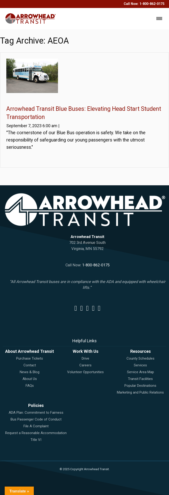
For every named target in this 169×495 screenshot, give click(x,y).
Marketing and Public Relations (140, 392)
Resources (140, 351)
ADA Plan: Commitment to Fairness (36, 412)
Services (140, 365)
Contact (29, 365)
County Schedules (140, 358)
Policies (36, 405)
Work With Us (85, 351)
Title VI (36, 440)
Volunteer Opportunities (85, 372)
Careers (85, 365)
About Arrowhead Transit (29, 351)
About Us (30, 379)
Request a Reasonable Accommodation (36, 433)
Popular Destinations (140, 385)
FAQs (30, 385)
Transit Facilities (140, 379)
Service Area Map (140, 372)
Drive (85, 358)
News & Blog (29, 372)
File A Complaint (36, 426)
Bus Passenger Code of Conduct (36, 419)
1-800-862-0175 (151, 4)
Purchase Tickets (29, 358)
